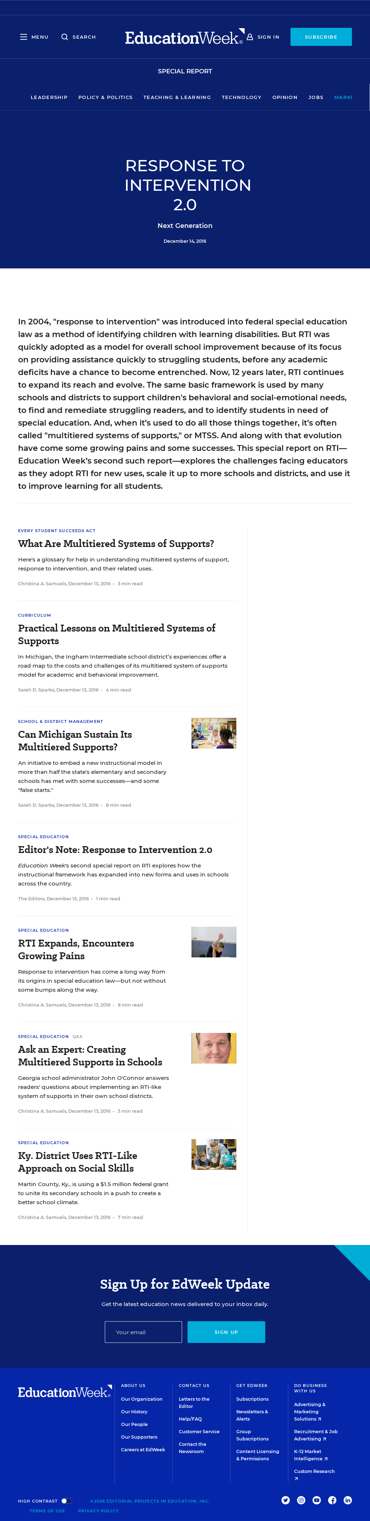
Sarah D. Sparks (36, 690)
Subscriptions (252, 1399)
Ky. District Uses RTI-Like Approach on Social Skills (77, 1162)
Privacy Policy (98, 1510)
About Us (133, 1385)
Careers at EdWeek (143, 1449)
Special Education (43, 836)
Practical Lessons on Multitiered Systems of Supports (117, 634)
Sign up (226, 1332)
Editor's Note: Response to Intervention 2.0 (115, 849)
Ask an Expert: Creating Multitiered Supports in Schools (90, 1055)
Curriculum (34, 615)
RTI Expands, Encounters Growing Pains (76, 949)
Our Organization (142, 1399)
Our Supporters (139, 1437)
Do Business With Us (310, 1388)
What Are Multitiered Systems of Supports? (116, 543)
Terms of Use (47, 1510)
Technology (220, 97)
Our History (134, 1411)
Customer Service (199, 1431)
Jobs (294, 97)
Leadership (27, 97)
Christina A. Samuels (42, 583)
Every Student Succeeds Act (57, 530)
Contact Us (194, 1385)
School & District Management (60, 721)
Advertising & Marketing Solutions (310, 1412)
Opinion (263, 97)
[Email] (143, 1332)
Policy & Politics (83, 97)
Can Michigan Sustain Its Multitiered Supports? (75, 740)
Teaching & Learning (155, 97)
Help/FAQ (190, 1419)
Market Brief (337, 97)
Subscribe (321, 37)
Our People (134, 1424)
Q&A (78, 1036)
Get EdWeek (252, 1385)
